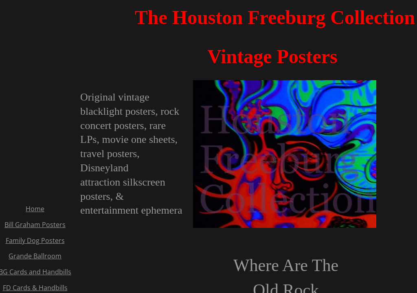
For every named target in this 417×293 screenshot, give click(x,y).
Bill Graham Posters (35, 224)
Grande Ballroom (35, 255)
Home (35, 208)
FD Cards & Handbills (35, 287)
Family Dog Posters (35, 240)
